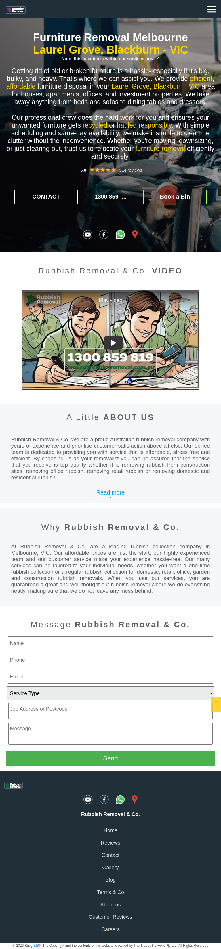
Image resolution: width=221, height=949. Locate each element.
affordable (21, 86)
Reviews (110, 843)
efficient (201, 78)
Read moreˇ (110, 495)
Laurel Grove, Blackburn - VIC (110, 50)
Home (110, 830)
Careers (110, 929)
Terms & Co (110, 892)
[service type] (110, 693)
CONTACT (46, 196)
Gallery (110, 867)
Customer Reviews (110, 917)
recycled (95, 125)
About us (110, 905)
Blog (110, 880)
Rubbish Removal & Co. (122, 527)
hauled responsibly (144, 125)
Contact (110, 855)
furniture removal (160, 148)
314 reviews (130, 170)
